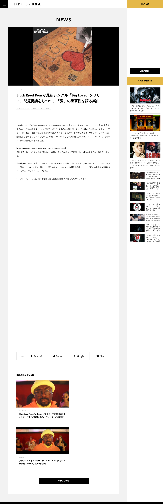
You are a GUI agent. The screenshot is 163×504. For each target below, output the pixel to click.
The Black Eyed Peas (23, 109)
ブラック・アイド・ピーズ (41, 109)
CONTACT (24, 470)
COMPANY (24, 479)
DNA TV (11, 475)
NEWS (10, 479)
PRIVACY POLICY (26, 475)
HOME (11, 470)
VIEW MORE (63, 435)
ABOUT (11, 488)
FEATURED (12, 484)
